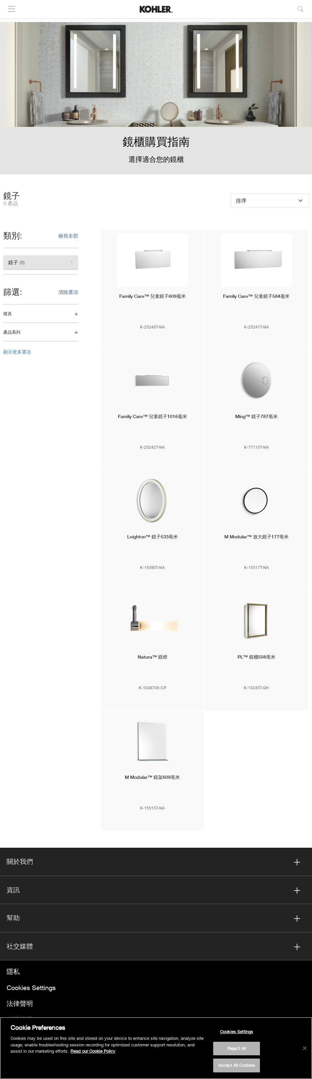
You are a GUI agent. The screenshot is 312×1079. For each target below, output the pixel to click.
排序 (241, 200)
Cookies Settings (31, 987)
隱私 (13, 971)
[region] (156, 1048)
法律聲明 (20, 1003)
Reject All (236, 1048)
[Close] (305, 1048)
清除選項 (68, 292)
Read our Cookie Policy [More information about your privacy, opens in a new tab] (93, 1051)
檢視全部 (68, 236)
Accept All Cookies (236, 1065)
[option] (156, 98)
